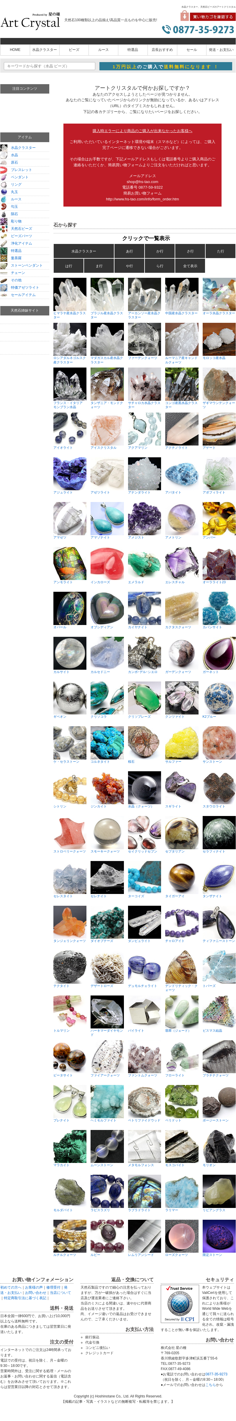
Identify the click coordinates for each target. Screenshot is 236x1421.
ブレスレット (16, 170)
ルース (103, 50)
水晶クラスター (44, 50)
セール (191, 50)
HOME (15, 50)
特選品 (132, 50)
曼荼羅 (11, 258)
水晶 (9, 155)
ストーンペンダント (21, 265)
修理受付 (53, 1287)
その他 (11, 280)
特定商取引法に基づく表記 (25, 1298)
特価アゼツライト (19, 287)
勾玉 (9, 207)
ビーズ (74, 50)
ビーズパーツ (16, 236)
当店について (60, 1293)
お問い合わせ (35, 1293)
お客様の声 (34, 1287)
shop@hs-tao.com (142, 182)
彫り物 (11, 221)
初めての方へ (11, 1287)
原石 (9, 162)
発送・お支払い (221, 50)
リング (11, 184)
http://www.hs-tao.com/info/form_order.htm (142, 199)
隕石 (9, 214)
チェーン (12, 273)
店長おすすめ (162, 50)
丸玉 (9, 192)
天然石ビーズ (16, 229)
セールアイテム (18, 295)
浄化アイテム (16, 243)
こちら (210, 1385)
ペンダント (14, 177)
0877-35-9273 (216, 1374)
